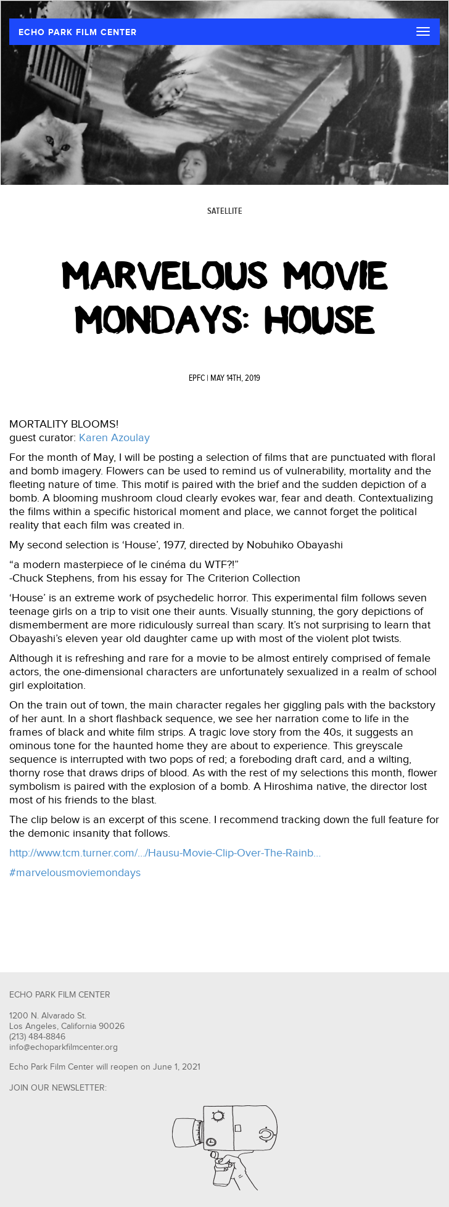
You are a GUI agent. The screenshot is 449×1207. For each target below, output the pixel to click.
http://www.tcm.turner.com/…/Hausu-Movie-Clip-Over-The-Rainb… (165, 853)
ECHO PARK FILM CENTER (78, 32)
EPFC (197, 378)
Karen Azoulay (114, 437)
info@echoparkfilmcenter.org (63, 1047)
